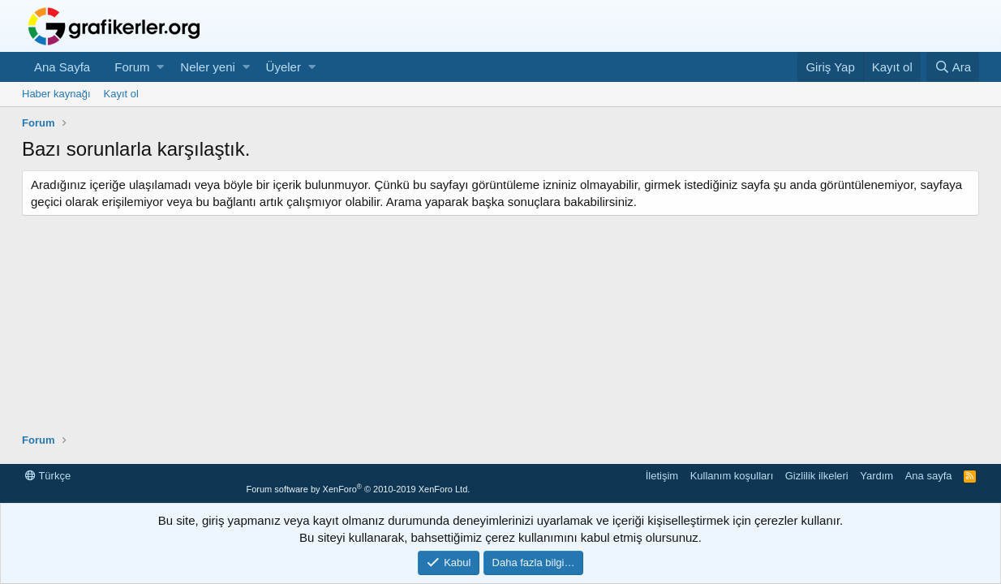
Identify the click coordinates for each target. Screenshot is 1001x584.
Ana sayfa (928, 476)
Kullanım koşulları (732, 476)
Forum (131, 67)
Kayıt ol (121, 94)
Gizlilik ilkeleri (816, 476)
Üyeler (283, 67)
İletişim (662, 476)
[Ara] (952, 67)
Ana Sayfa (62, 67)
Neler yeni (207, 67)
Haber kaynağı (56, 94)
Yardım (876, 476)
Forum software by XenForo (358, 489)
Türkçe (48, 476)
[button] (160, 67)
